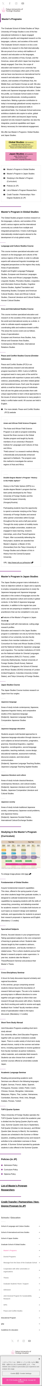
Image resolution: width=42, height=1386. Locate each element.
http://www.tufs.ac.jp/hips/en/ (19, 562)
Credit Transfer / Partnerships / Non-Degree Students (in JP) (21, 196)
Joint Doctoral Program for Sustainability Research (17, 1297)
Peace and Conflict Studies (12, 1311)
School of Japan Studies (9, 1238)
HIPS (5, 1305)
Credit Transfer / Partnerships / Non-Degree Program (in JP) (20, 1203)
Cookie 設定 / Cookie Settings (21, 1373)
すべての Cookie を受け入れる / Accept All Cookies (21, 1381)
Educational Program (8, 1318)
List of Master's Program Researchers (22, 190)
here (27, 874)
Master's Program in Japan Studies (20, 173)
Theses (6, 1278)
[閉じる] (39, 1358)
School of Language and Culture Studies (15, 1226)
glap (2, 1324)
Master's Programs (10, 1250)
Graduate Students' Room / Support (15, 1284)
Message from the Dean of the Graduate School (20, 1263)
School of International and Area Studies (15, 1232)
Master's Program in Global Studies (21, 169)
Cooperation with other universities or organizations (16, 1270)
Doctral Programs (9, 1257)
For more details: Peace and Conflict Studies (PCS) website (22, 411)
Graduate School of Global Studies (13, 1244)
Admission (7, 1290)
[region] (21, 1371)
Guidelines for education (9, 1330)
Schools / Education (10, 1218)
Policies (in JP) (13, 186)
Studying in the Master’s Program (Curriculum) (20, 180)
